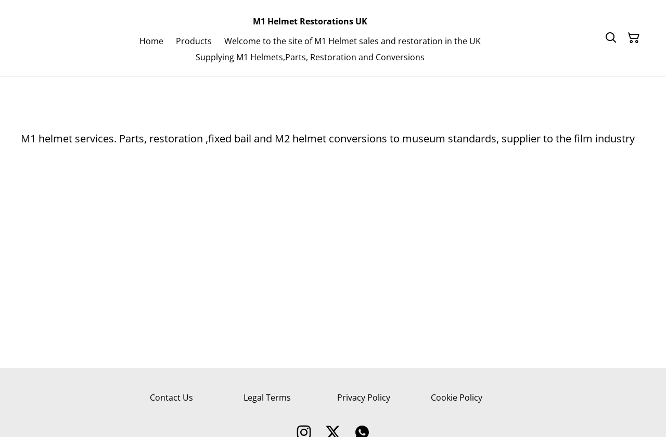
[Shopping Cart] (633, 38)
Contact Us (171, 397)
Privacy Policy (363, 397)
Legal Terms (267, 397)
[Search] (610, 38)
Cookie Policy (456, 397)
